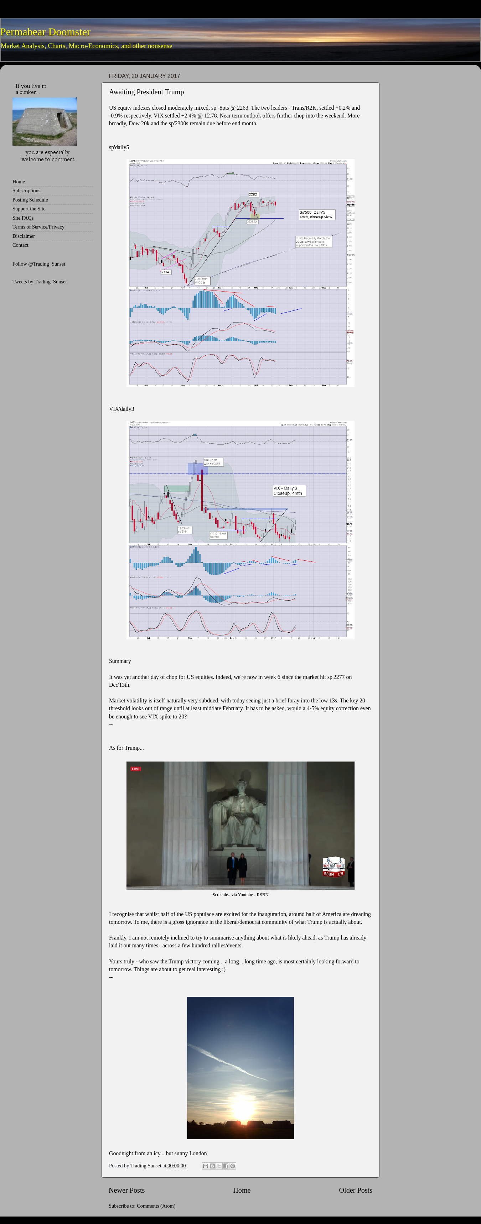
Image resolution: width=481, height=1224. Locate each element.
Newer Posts (127, 1190)
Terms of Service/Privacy (38, 227)
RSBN (263, 894)
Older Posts (355, 1190)
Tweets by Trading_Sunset (39, 281)
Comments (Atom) (156, 1206)
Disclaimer (23, 236)
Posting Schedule (30, 200)
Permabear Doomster (45, 31)
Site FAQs (22, 218)
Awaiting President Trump (146, 92)
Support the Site (29, 208)
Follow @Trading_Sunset (38, 264)
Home (241, 1190)
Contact (20, 245)
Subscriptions (26, 190)
